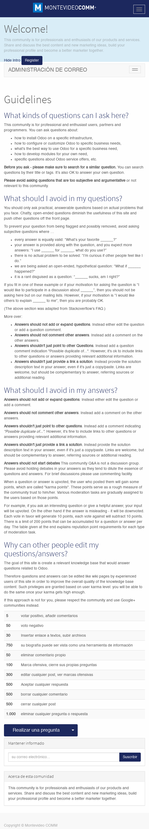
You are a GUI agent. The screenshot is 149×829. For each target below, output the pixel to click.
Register (32, 60)
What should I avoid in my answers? (60, 390)
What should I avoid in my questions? (63, 198)
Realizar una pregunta (36, 730)
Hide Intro (12, 60)
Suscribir (130, 757)
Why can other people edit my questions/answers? (51, 549)
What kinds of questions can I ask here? (66, 115)
